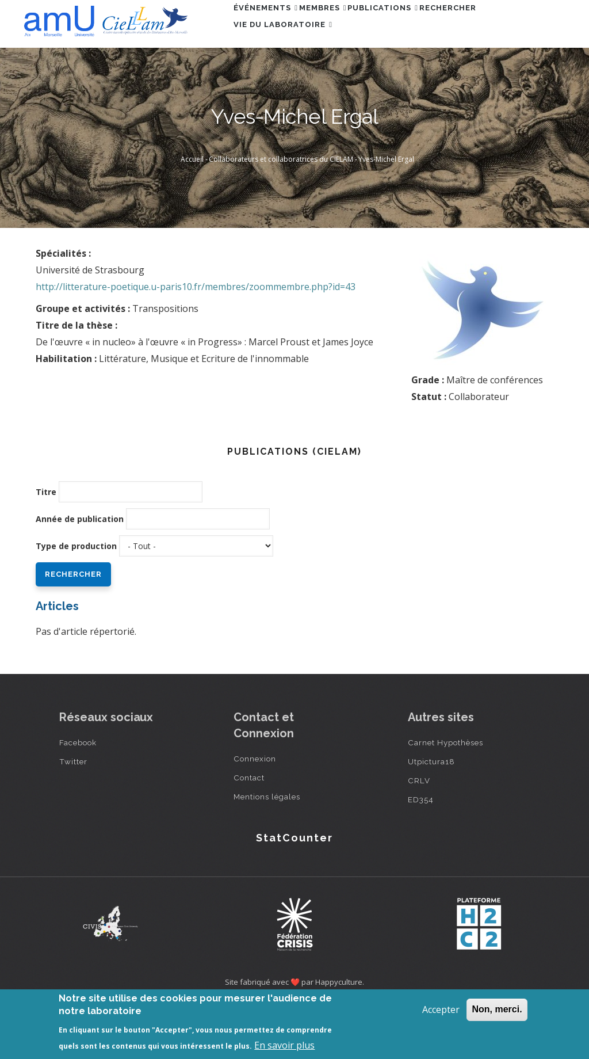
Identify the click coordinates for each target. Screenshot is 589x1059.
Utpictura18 (431, 814)
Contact (249, 830)
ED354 (421, 852)
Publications (415, 25)
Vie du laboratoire (289, 75)
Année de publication (80, 571)
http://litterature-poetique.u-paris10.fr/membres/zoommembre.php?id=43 (195, 339)
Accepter (441, 1009)
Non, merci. (497, 1009)
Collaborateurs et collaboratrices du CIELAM (281, 212)
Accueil (192, 212)
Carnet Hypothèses (445, 795)
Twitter (73, 814)
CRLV (419, 833)
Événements (272, 25)
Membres (342, 25)
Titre (46, 544)
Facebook (78, 795)
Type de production (76, 598)
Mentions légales (267, 849)
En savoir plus (284, 1045)
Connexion (255, 811)
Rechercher (492, 25)
